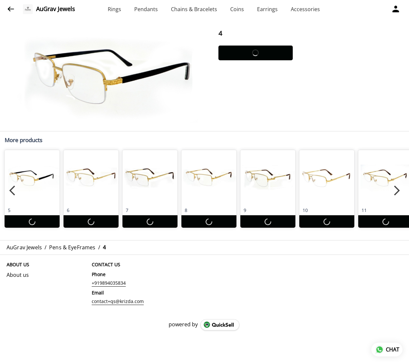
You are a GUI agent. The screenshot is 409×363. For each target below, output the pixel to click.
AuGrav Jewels (55, 9)
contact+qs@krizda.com (118, 301)
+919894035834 (109, 283)
